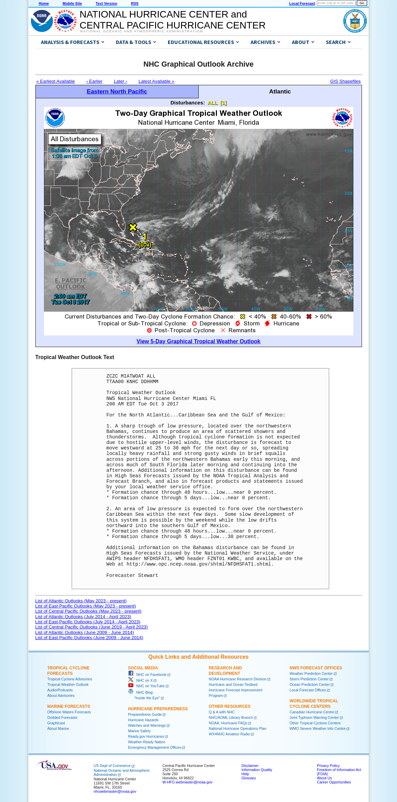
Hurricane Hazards (143, 720)
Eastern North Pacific (117, 91)
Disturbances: (187, 102)
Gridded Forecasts (62, 717)
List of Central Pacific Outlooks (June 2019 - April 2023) (91, 627)
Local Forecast (302, 3)
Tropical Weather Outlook (68, 684)
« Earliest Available (55, 81)
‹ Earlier (94, 81)
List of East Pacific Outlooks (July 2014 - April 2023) (88, 621)
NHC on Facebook (147, 674)
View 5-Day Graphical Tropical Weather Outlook (198, 341)
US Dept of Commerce (112, 766)
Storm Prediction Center (309, 679)
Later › (120, 81)
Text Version (106, 3)
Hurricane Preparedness (158, 708)
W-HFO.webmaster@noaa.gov (188, 782)
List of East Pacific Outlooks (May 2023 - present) (85, 606)
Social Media (143, 668)
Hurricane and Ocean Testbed (233, 684)
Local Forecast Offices (308, 690)
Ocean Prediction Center (310, 684)
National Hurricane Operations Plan (238, 728)
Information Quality (257, 770)
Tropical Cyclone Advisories (69, 679)
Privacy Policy (328, 766)
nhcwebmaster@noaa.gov (115, 791)
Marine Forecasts (68, 706)
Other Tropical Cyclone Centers (315, 723)
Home (44, 3)
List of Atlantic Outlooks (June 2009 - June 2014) (84, 632)
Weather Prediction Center (311, 673)
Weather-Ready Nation (146, 742)
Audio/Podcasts (60, 690)
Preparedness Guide (145, 714)
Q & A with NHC (222, 712)
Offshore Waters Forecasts (69, 712)
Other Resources (230, 706)
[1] (223, 102)
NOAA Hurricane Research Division (238, 679)
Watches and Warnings (147, 725)
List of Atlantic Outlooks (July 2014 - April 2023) (83, 616)
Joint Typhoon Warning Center (314, 717)
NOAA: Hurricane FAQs (228, 723)
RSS (135, 3)
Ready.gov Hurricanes (146, 736)
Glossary (249, 778)
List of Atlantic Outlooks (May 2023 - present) (81, 600)
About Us (324, 778)
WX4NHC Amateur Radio (229, 734)
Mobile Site (72, 3)
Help (245, 774)
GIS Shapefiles (345, 81)
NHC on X (140, 680)
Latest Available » (156, 81)
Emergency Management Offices (154, 747)
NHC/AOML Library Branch (231, 717)
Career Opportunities (334, 782)
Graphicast (56, 723)
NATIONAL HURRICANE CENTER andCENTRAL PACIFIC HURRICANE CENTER (173, 20)
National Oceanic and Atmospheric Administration (141, 31)
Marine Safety (139, 731)
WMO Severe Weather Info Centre (318, 728)
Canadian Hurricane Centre (312, 712)
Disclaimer (250, 766)
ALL (213, 102)
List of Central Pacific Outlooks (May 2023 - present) (88, 611)
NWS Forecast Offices (316, 668)
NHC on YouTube (146, 686)
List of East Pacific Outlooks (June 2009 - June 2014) (89, 637)
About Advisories (61, 695)
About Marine (58, 728)
